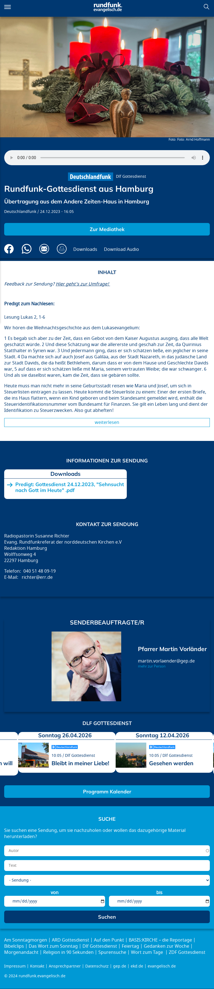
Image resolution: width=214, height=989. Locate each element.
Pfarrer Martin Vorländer (172, 648)
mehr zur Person (152, 666)
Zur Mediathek (107, 229)
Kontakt (37, 966)
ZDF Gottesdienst (187, 952)
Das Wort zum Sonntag (53, 946)
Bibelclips (14, 946)
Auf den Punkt (109, 940)
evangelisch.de (162, 966)
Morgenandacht (21, 952)
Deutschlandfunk (20, 212)
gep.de (119, 966)
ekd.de (137, 966)
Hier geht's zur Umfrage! (83, 284)
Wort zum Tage (147, 952)
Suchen (206, 6)
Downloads (85, 249)
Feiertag (130, 946)
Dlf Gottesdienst (131, 176)
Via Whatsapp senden (26, 249)
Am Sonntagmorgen (25, 940)
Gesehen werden (171, 763)
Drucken (62, 249)
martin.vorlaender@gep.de (166, 661)
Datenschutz (97, 966)
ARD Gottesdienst (70, 940)
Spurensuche (112, 952)
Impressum (15, 966)
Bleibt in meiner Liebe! (80, 763)
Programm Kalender (107, 791)
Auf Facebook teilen (9, 249)
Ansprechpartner (65, 966)
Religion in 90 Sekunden (68, 952)
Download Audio (121, 249)
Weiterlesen (107, 422)
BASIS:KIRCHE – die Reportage (160, 940)
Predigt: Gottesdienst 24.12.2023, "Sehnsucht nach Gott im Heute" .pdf (69, 487)
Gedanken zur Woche (166, 946)
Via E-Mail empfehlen (44, 249)
